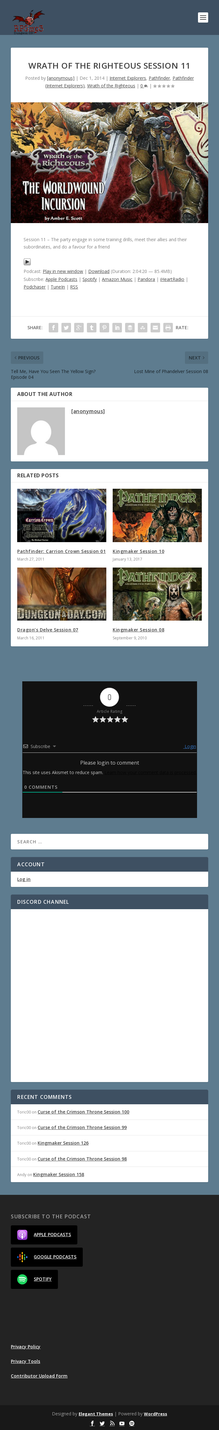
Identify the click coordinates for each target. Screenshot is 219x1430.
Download (99, 271)
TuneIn (58, 287)
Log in (24, 879)
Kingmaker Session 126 (63, 1143)
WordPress (155, 1414)
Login (189, 746)
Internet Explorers (128, 78)
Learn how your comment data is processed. (150, 772)
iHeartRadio (172, 279)
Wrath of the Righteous (111, 86)
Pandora (146, 279)
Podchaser (35, 287)
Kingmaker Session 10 (138, 551)
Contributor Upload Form (39, 1376)
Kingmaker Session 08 (138, 630)
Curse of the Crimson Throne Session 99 (82, 1127)
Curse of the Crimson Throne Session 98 (82, 1159)
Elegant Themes (96, 1414)
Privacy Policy (25, 1347)
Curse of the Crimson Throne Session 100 (83, 1112)
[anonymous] (60, 78)
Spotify (89, 279)
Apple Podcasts (61, 279)
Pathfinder (159, 78)
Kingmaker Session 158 (58, 1174)
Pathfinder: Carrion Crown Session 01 (61, 551)
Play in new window (63, 271)
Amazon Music (117, 279)
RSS (74, 287)
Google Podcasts (46, 1257)
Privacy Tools (25, 1361)
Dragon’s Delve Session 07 (47, 630)
